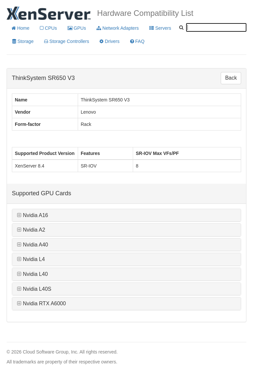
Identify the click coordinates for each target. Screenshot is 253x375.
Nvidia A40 (32, 244)
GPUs (77, 28)
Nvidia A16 (32, 215)
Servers (160, 28)
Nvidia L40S (34, 289)
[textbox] (216, 27)
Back (231, 78)
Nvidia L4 (31, 259)
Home (20, 28)
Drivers (109, 41)
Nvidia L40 (32, 274)
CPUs (48, 28)
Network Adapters (118, 28)
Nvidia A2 (31, 230)
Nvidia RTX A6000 (41, 303)
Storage (23, 41)
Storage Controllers (66, 41)
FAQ (137, 41)
